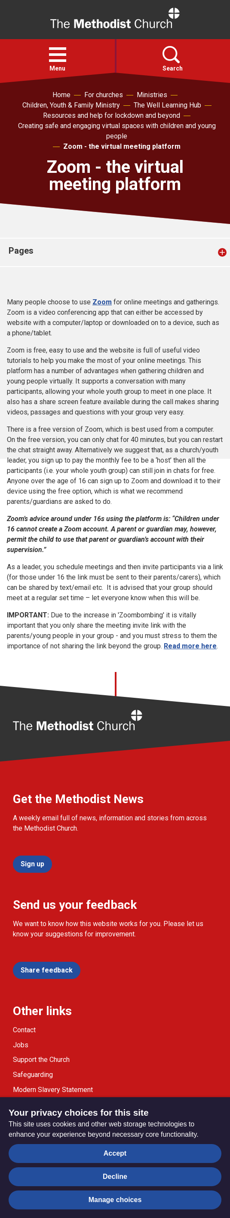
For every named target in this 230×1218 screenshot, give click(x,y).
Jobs (20, 1045)
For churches (103, 95)
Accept (115, 1153)
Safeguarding (33, 1075)
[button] (57, 54)
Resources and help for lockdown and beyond (111, 115)
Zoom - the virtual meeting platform (122, 146)
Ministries (152, 95)
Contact (24, 1030)
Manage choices (115, 1199)
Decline (115, 1176)
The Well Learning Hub (167, 105)
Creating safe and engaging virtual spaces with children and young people (117, 131)
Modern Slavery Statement (53, 1090)
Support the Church (41, 1059)
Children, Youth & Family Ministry (71, 105)
